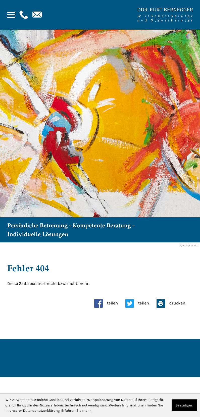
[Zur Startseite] (165, 15)
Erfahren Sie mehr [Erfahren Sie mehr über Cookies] (76, 410)
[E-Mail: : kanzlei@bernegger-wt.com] (36, 15)
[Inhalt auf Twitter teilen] (141, 303)
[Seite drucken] (175, 303)
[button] (23, 15)
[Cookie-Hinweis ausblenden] (184, 405)
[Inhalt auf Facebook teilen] (109, 303)
